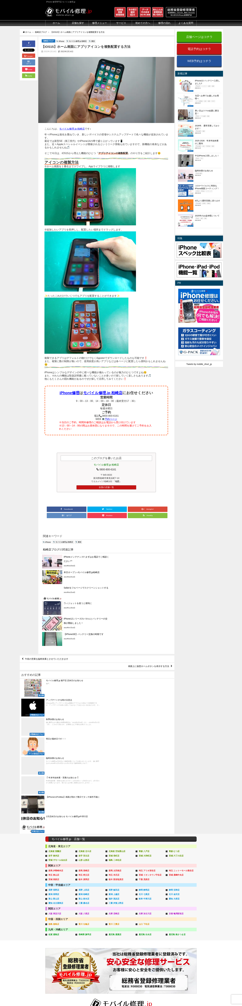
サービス (121, 23)
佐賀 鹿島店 (53, 810)
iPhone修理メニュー (87, 936)
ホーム (56, 23)
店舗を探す (78, 23)
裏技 (93, 41)
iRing (111, 946)
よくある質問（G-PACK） (153, 971)
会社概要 (133, 996)
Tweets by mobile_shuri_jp (199, 364)
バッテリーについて (55, 967)
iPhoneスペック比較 (182, 953)
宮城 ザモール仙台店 (57, 736)
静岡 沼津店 (174, 765)
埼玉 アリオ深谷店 (147, 746)
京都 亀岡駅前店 (176, 789)
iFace (111, 943)
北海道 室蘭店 (54, 727)
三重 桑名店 (84, 779)
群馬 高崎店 (84, 746)
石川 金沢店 (174, 770)
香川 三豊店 (114, 799)
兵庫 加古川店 (145, 789)
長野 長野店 (53, 765)
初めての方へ (142, 23)
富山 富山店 (53, 774)
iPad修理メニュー (85, 939)
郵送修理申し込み (149, 953)
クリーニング (51, 943)
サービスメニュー (117, 932)
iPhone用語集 (179, 936)
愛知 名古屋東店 (55, 779)
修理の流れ (164, 23)
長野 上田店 (84, 765)
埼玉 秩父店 (84, 750)
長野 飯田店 (114, 765)
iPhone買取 (114, 939)
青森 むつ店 (174, 727)
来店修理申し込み (149, 950)
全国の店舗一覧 (106, 487)
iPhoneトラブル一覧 (182, 939)
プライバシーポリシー (152, 996)
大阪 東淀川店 (54, 789)
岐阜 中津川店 (145, 774)
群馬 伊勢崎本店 (55, 746)
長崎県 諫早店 (85, 810)
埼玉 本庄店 (114, 750)
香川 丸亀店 (84, 799)
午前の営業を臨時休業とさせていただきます (46, 612)
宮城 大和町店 (145, 731)
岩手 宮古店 (84, 731)
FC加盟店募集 (179, 968)
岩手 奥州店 (53, 731)
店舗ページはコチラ (199, 37)
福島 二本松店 (115, 736)
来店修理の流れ (148, 936)
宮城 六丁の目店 (176, 731)
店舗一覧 (176, 964)
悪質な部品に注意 (54, 950)
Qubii (111, 949)
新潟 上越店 (114, 770)
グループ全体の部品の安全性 (59, 953)
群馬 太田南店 (115, 746)
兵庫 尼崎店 (114, 789)
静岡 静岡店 (144, 765)
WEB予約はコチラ (199, 61)
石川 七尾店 (144, 770)
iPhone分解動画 (180, 943)
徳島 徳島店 (53, 799)
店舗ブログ (177, 960)
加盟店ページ (188, 996)
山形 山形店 (84, 736)
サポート (145, 932)
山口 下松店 (144, 799)
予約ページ (111, 419)
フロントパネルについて (57, 957)
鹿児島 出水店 (145, 810)
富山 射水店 (84, 774)
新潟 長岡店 (53, 770)
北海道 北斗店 (85, 727)
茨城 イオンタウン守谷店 (150, 750)
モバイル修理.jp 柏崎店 (78, 41)
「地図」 (117, 481)
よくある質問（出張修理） (154, 968)
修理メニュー (99, 23)
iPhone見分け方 (180, 946)
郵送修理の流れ (148, 939)
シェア (28, 43)
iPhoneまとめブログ (182, 957)
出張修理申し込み (149, 957)
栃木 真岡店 (84, 755)
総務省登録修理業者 (55, 939)
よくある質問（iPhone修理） (155, 960)
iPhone (61, 41)
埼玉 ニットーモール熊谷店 (181, 746)
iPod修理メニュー (85, 943)
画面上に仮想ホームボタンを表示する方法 (148, 620)
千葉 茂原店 (144, 755)
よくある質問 (185, 23)
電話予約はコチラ (199, 49)
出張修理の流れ (148, 943)
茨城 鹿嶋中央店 (176, 750)
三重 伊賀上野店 (116, 779)
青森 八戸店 (144, 727)
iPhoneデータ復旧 (86, 946)
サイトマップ (172, 996)
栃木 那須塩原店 (116, 755)
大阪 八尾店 (84, 789)
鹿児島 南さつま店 (177, 810)
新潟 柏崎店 (84, 770)
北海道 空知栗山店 (117, 727)
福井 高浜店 (114, 774)
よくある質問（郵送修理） (154, 964)
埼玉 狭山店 (53, 750)
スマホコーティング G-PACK (123, 936)
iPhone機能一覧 (180, 950)
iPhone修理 (69, 393)
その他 (175, 932)
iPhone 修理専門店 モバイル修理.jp (84, 997)
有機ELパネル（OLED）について (60, 962)
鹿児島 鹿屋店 (115, 810)
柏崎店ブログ (48, 41)
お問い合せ (146, 946)
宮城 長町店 (114, 731)
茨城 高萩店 (53, 755)
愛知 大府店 (174, 774)
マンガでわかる (52, 946)
